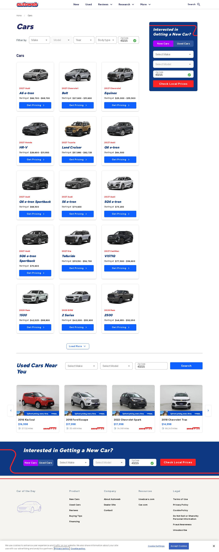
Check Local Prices (173, 84)
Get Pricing (35, 105)
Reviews (73, 510)
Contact (108, 510)
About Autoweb (112, 499)
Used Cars (183, 43)
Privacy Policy (180, 504)
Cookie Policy (180, 510)
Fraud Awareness (182, 524)
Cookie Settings (156, 546)
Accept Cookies (179, 546)
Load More (78, 346)
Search (186, 366)
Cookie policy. (78, 548)
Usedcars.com (147, 499)
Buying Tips (75, 515)
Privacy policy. (61, 548)
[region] (109, 546)
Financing (74, 521)
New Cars (163, 43)
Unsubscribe (180, 530)
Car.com (143, 504)
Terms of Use (180, 499)
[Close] (213, 545)
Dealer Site (110, 504)
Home (19, 15)
